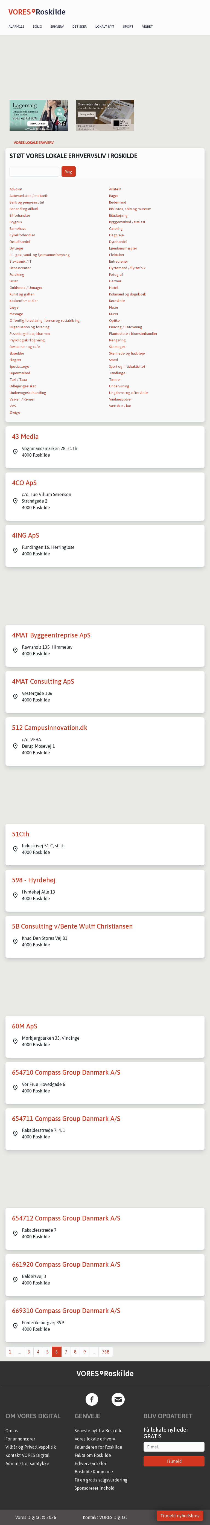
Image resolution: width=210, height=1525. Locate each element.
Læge (14, 307)
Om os (11, 1430)
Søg (68, 171)
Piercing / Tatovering (125, 327)
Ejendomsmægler (123, 248)
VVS (13, 406)
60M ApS (24, 1026)
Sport (128, 26)
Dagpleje (116, 235)
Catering (116, 229)
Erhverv (57, 26)
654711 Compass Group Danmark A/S (66, 1118)
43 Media (25, 436)
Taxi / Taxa (18, 380)
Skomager (117, 347)
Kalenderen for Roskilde (98, 1447)
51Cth (20, 834)
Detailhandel (20, 242)
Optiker (115, 320)
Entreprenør (118, 261)
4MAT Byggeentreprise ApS (51, 635)
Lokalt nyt (104, 26)
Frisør (14, 281)
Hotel (113, 288)
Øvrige (15, 412)
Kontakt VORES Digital (27, 1455)
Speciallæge (19, 366)
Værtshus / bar (120, 406)
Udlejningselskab (23, 386)
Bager (113, 196)
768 (105, 1351)
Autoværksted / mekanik (29, 196)
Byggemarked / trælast (127, 222)
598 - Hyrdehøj (33, 880)
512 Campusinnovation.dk (50, 727)
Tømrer (115, 380)
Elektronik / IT (21, 261)
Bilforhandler (20, 215)
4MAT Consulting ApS (43, 681)
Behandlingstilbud (24, 209)
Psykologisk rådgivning (27, 340)
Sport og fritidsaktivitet (127, 366)
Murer (113, 314)
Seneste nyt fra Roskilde (98, 1430)
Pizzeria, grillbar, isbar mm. (30, 334)
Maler (113, 307)
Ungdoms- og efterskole (128, 393)
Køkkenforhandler (24, 301)
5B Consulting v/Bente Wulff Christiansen (72, 926)
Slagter (15, 360)
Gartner (115, 281)
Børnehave (18, 229)
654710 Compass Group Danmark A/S (66, 1072)
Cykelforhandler (22, 235)
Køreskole (117, 301)
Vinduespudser (120, 399)
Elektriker (116, 255)
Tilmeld (174, 1461)
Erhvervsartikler (90, 1463)
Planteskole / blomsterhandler (133, 334)
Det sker (79, 26)
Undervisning (119, 386)
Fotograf (116, 274)
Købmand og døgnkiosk (127, 294)
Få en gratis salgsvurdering (101, 1479)
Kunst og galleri (22, 294)
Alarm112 (16, 26)
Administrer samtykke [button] (27, 1463)
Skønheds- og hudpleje (127, 353)
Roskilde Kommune (94, 1471)
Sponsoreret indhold (95, 1488)
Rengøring (117, 340)
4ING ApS (25, 535)
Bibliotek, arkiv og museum (130, 209)
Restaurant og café (25, 347)
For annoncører (20, 1438)
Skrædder (17, 353)
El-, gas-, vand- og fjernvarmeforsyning (40, 255)
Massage (16, 314)
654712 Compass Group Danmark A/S (66, 1218)
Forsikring (17, 274)
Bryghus (16, 222)
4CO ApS (24, 482)
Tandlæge (117, 373)
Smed (113, 360)
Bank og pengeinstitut (27, 202)
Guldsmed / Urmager (26, 288)
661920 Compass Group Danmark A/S (66, 1264)
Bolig (37, 26)
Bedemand (117, 202)
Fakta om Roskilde (93, 1455)
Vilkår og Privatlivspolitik (30, 1447)
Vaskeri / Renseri (22, 399)
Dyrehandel (118, 242)
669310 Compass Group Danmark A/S (66, 1310)
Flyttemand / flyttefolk (127, 268)
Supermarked (20, 373)
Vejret (147, 26)
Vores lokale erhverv (95, 1438)
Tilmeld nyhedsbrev (180, 1515)
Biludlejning (118, 215)
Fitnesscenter (20, 268)
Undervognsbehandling (28, 393)
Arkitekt (115, 189)
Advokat (16, 189)
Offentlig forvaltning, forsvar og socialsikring (45, 320)
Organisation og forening (29, 327)
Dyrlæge (16, 248)
